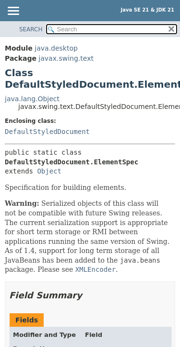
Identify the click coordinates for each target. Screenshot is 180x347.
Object (49, 171)
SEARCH (31, 29)
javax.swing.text (66, 58)
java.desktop (56, 48)
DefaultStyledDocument (47, 131)
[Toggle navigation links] (13, 11)
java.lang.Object (32, 99)
